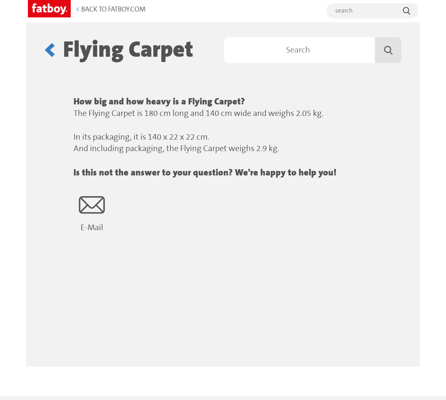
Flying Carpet (128, 50)
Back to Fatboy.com (111, 10)
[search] (372, 10)
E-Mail (92, 212)
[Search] (312, 50)
